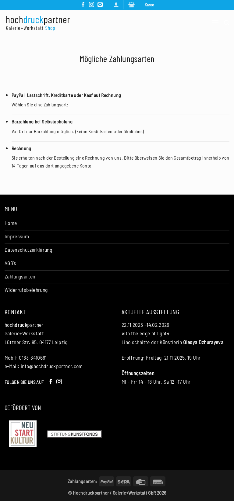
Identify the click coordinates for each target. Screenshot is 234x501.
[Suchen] (226, 23)
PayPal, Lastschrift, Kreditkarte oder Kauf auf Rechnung (66, 95)
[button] (131, 5)
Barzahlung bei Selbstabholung (42, 121)
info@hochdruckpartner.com (52, 366)
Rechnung (21, 148)
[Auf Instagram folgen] (91, 5)
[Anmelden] (116, 5)
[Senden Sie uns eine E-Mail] (100, 5)
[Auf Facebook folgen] (83, 5)
